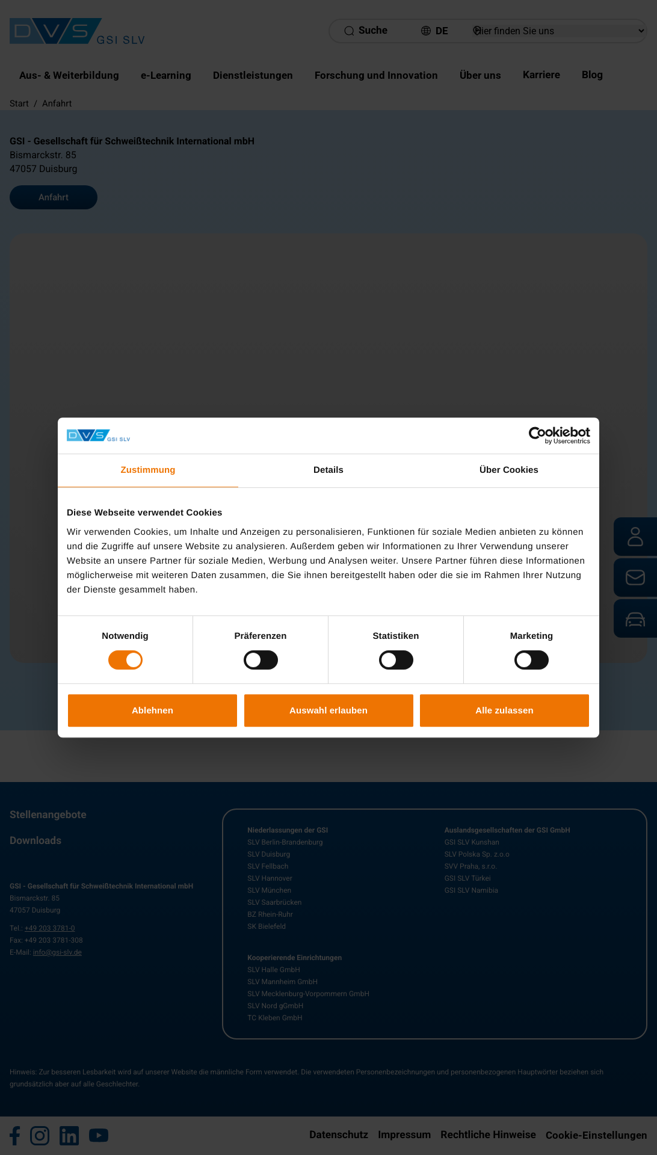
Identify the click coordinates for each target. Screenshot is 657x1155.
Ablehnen (152, 710)
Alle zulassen (504, 710)
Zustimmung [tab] (148, 470)
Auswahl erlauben (328, 710)
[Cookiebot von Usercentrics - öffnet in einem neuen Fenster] (537, 436)
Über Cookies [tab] (509, 470)
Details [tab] (328, 470)
